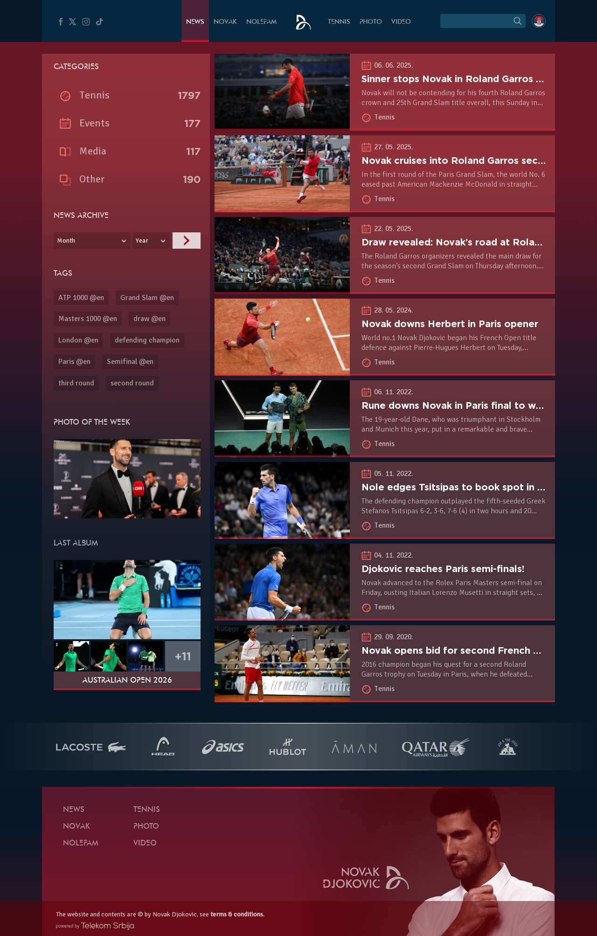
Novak (225, 22)
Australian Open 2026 (127, 681)
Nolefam (261, 22)
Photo (371, 22)
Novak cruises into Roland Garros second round (473, 160)
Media (92, 151)
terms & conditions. (237, 914)
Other (92, 179)
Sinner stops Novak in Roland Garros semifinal (469, 78)
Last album (76, 543)
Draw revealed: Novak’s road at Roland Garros (470, 242)
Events (94, 123)
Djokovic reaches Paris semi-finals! (442, 568)
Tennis (339, 22)
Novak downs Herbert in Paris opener (449, 323)
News (195, 22)
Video (401, 22)
